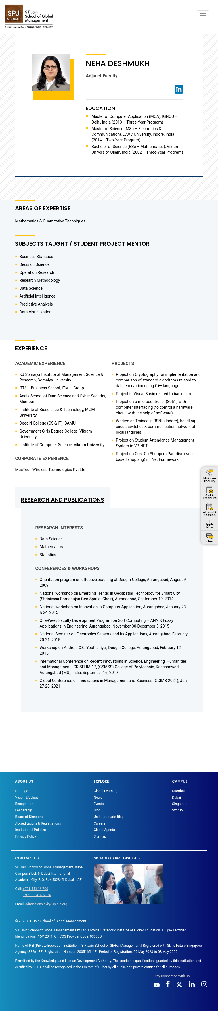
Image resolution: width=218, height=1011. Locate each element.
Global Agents (104, 830)
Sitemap (100, 836)
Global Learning (105, 791)
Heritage (21, 791)
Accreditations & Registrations (38, 823)
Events (99, 804)
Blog (97, 810)
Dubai (176, 798)
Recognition (24, 804)
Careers (99, 823)
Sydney (177, 810)
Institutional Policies (30, 830)
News (98, 798)
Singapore (179, 804)
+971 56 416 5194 (37, 895)
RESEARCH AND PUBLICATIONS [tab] (62, 500)
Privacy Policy (25, 836)
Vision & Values (27, 798)
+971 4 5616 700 (35, 889)
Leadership (23, 810)
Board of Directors (29, 817)
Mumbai (178, 791)
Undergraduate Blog (109, 817)
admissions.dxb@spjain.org (46, 904)
